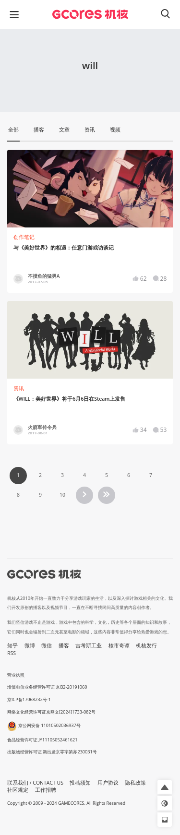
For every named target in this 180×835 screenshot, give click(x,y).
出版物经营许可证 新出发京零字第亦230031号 (52, 752)
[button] (164, 787)
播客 (64, 645)
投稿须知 (80, 782)
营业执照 (15, 675)
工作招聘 (45, 790)
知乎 (12, 645)
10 (62, 494)
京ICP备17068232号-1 (29, 699)
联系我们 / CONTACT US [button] (35, 782)
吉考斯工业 (88, 645)
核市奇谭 (119, 645)
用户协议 (108, 782)
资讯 (18, 388)
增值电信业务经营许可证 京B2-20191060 (47, 687)
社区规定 (17, 790)
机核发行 (146, 645)
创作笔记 (24, 237)
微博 (29, 645)
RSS (11, 653)
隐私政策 (135, 782)
